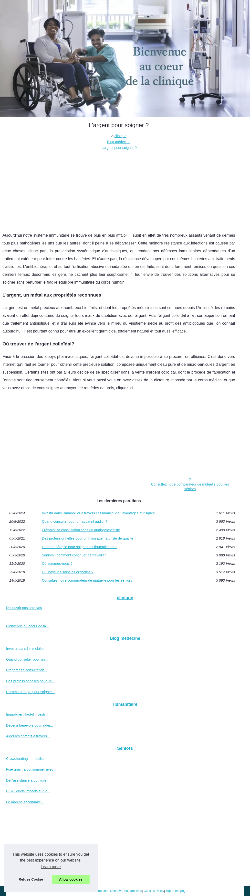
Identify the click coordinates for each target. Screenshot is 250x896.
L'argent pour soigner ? (119, 148)
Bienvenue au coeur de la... (27, 626)
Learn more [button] (51, 867)
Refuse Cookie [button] (31, 879)
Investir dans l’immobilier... (26, 649)
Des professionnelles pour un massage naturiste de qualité (87, 538)
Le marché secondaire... (25, 802)
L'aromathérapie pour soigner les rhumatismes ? (79, 547)
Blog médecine (118, 142)
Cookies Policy (154, 891)
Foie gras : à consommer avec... (31, 769)
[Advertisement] (119, 187)
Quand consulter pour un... (27, 659)
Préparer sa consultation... (26, 670)
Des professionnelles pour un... (30, 681)
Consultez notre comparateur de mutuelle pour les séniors (190, 486)
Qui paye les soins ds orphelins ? (67, 572)
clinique (120, 136)
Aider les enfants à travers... (28, 736)
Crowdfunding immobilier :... (28, 759)
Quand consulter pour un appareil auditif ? (74, 521)
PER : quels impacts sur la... (28, 791)
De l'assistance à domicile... (27, 780)
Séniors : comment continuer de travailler (74, 555)
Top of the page (176, 891)
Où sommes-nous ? (57, 563)
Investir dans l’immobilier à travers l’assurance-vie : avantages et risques (98, 513)
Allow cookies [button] (71, 879)
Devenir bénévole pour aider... (29, 725)
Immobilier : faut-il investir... (27, 714)
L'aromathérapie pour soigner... (30, 692)
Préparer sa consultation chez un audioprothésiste (81, 530)
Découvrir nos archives (24, 608)
